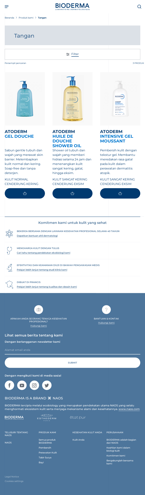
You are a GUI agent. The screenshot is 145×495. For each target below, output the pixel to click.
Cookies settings (14, 484)
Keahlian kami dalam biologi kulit (118, 452)
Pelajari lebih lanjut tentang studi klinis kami (42, 272)
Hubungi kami (38, 328)
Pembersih (45, 450)
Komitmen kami (115, 458)
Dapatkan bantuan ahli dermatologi (37, 238)
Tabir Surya (45, 460)
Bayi (41, 465)
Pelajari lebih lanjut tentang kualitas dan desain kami (47, 289)
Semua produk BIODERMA (47, 444)
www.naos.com (129, 412)
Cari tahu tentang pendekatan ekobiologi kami (43, 255)
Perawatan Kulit (48, 455)
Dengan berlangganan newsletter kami (32, 345)
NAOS (8, 445)
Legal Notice (12, 479)
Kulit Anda (78, 443)
